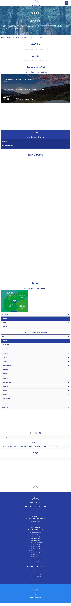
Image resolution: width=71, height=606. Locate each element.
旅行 (26, 450)
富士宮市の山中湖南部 (35, 550)
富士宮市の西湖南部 (35, 544)
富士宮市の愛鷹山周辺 (35, 556)
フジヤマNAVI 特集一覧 (35, 579)
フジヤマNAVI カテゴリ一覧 (35, 575)
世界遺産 (16, 450)
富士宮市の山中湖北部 (35, 552)
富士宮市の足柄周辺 (35, 558)
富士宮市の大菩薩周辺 (35, 564)
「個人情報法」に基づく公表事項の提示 (35, 591)
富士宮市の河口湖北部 (35, 539)
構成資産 (31, 450)
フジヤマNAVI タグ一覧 (35, 577)
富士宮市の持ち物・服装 (35, 535)
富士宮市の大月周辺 (35, 560)
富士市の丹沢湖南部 (35, 525)
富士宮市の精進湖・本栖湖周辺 (35, 546)
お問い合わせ (35, 595)
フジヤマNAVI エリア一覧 (35, 573)
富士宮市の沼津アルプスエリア (35, 554)
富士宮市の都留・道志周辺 (35, 562)
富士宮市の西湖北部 (35, 542)
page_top (35, 490)
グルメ (49, 450)
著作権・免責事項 (35, 592)
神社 (45, 450)
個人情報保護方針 (35, 590)
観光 (22, 450)
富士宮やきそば (38, 450)
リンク (35, 597)
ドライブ (55, 450)
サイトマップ (35, 596)
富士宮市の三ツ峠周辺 (35, 537)
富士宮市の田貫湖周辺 (35, 548)
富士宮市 (10, 450)
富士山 (4, 450)
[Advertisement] (35, 120)
